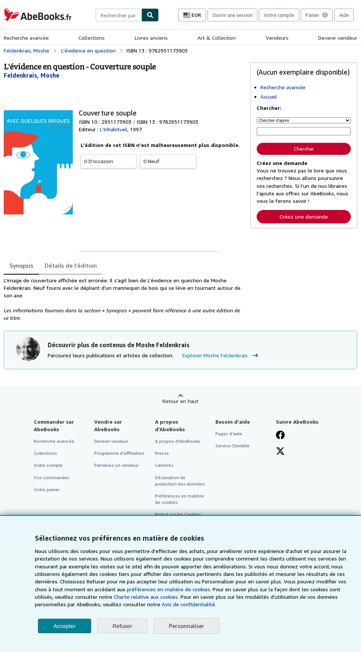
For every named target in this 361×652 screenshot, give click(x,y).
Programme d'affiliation (119, 453)
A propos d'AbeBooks (177, 441)
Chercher (304, 149)
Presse (162, 453)
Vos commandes (51, 477)
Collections (91, 37)
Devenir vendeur (337, 37)
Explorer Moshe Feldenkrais (221, 355)
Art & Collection (216, 37)
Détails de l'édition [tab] (71, 265)
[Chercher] (150, 15)
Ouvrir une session (232, 15)
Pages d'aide (228, 433)
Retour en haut (180, 401)
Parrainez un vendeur (116, 465)
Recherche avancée (26, 37)
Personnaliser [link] (186, 625)
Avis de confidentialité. (189, 604)
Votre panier (47, 489)
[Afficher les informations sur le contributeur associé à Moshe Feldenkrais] (31, 75)
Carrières (164, 465)
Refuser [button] (122, 626)
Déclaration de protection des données (180, 481)
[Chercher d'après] (304, 120)
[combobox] (118, 15)
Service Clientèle (232, 445)
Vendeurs (277, 37)
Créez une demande (304, 216)
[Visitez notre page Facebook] (280, 436)
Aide (344, 15)
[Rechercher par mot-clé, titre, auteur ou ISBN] (304, 131)
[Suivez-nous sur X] (280, 452)
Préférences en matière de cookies (179, 499)
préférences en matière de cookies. (169, 589)
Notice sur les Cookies (178, 514)
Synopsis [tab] (21, 265)
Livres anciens (151, 37)
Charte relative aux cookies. (147, 597)
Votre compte (279, 15)
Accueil (268, 96)
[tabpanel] (124, 299)
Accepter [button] (64, 626)
